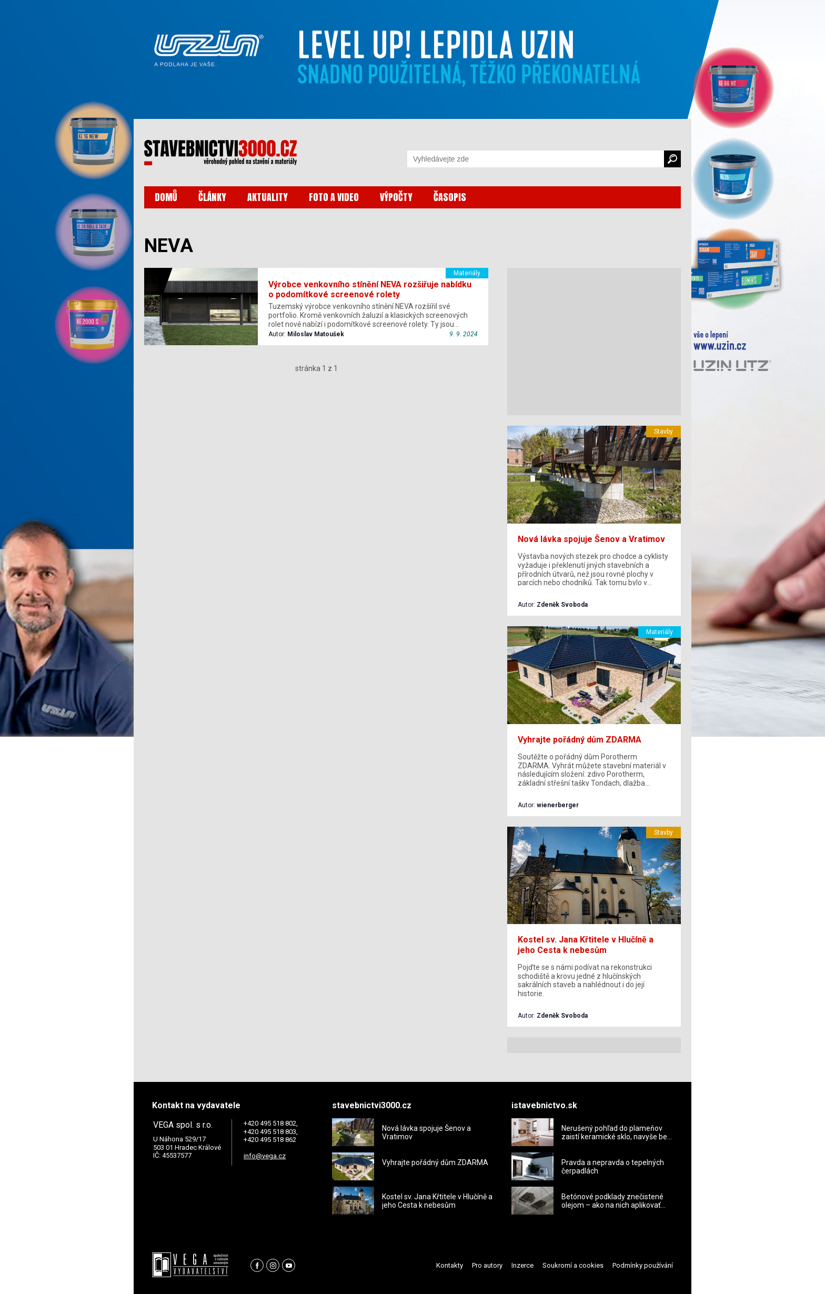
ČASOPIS (450, 197)
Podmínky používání (642, 1265)
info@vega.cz (265, 1156)
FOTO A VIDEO (334, 197)
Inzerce (522, 1265)
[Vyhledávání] (535, 159)
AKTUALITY (267, 197)
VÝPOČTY (396, 197)
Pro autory (487, 1265)
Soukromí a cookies (572, 1265)
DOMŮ (166, 197)
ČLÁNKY (212, 197)
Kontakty (449, 1265)
